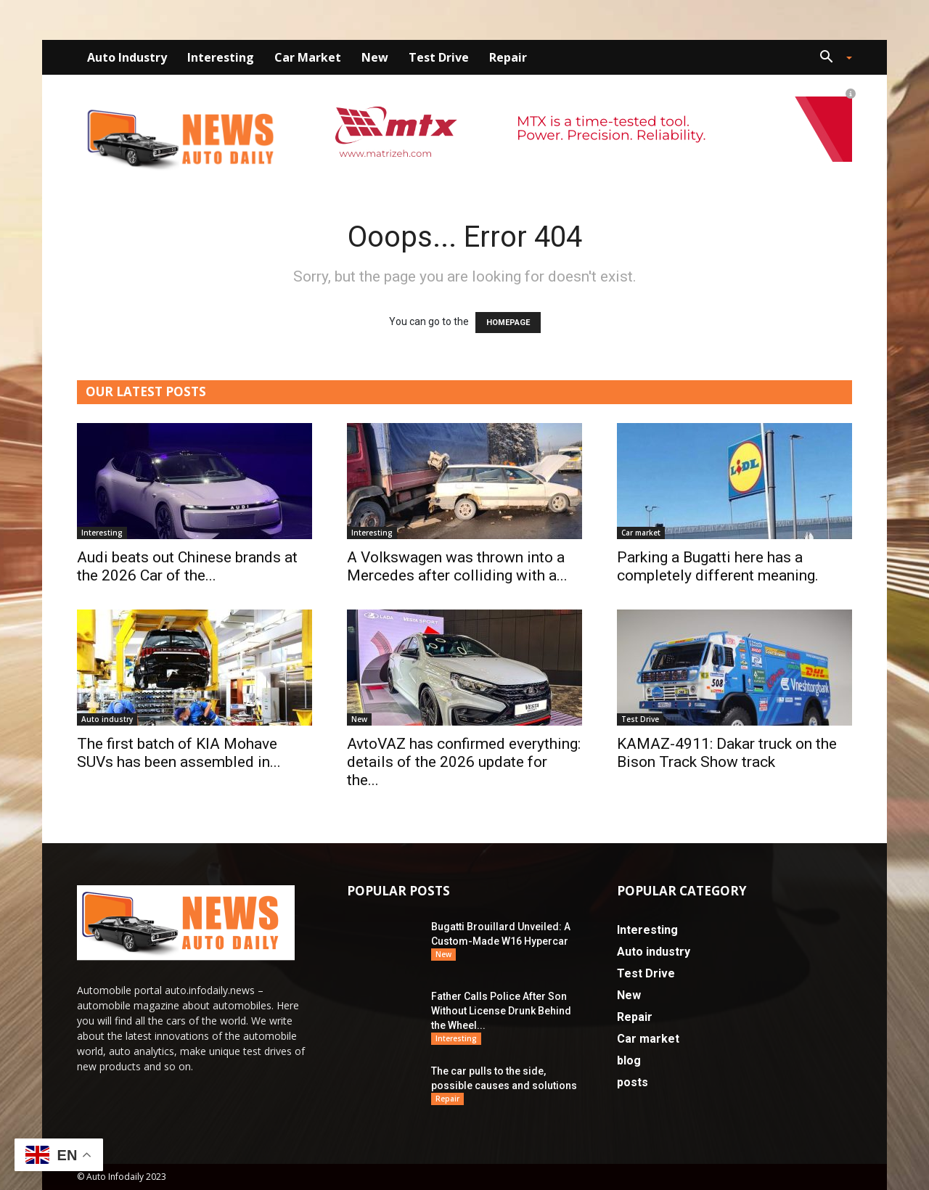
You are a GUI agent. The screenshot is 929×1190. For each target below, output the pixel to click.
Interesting (220, 57)
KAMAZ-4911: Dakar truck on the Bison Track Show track (727, 753)
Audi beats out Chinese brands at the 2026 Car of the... (187, 566)
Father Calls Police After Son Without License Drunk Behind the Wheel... (501, 1010)
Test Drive (439, 57)
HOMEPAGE (508, 322)
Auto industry (127, 57)
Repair (508, 57)
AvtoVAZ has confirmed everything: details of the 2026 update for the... (464, 762)
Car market (307, 57)
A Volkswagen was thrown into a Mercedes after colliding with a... (457, 566)
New (374, 57)
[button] (830, 58)
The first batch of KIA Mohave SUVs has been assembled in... (179, 753)
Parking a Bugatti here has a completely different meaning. (718, 566)
